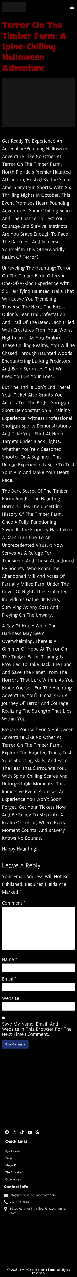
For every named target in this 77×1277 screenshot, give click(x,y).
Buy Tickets (13, 1151)
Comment (13, 903)
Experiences (13, 1179)
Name (9, 959)
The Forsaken (14, 1172)
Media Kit (11, 1165)
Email (9, 979)
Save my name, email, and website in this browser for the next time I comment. (36, 1029)
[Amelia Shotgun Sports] (38, 1238)
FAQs (8, 1158)
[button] (71, 7)
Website (10, 998)
